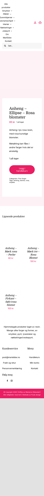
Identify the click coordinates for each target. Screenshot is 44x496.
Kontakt (34, 368)
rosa (27, 180)
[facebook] (7, 381)
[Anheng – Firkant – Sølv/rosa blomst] (10, 275)
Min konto (34, 363)
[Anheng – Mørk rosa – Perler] (10, 228)
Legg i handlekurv (22, 169)
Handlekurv (34, 357)
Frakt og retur (9, 363)
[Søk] (5, 46)
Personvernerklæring (12, 368)
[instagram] (12, 381)
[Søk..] (22, 46)
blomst (22, 180)
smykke (12, 182)
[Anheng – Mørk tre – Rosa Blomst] (33, 228)
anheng (16, 180)
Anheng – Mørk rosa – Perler (11, 251)
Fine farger (22, 178)
